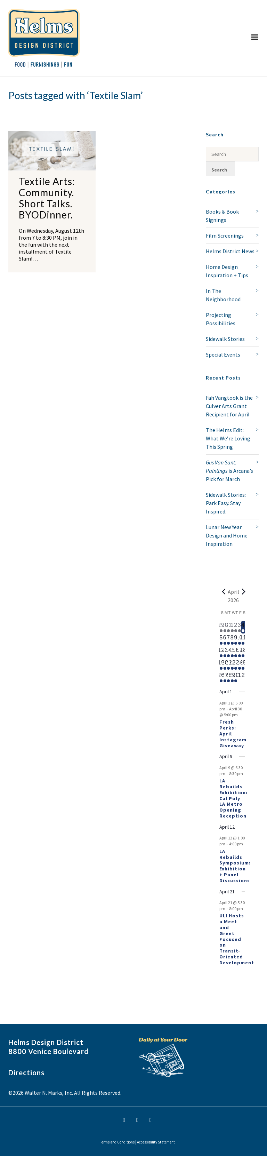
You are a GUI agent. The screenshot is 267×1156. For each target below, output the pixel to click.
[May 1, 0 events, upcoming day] (240, 677)
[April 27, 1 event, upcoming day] (225, 677)
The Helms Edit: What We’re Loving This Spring (228, 438)
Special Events (223, 354)
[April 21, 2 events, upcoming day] (228, 665)
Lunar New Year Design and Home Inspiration (227, 535)
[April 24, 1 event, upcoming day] (240, 665)
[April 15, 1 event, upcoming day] (232, 652)
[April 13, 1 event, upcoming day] (225, 652)
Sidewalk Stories (225, 338)
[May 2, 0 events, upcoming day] (243, 677)
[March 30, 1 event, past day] (225, 627)
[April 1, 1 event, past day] (232, 627)
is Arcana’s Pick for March (229, 471)
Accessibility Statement (156, 1142)
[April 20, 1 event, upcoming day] (225, 665)
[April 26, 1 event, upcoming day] (221, 677)
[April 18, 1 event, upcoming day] (243, 652)
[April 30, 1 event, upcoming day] (236, 677)
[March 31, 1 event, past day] (228, 627)
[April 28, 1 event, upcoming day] (228, 677)
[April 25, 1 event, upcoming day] (243, 665)
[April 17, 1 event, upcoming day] (240, 652)
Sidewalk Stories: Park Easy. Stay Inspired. (226, 503)
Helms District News (230, 251)
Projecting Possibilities (220, 319)
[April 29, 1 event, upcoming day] (232, 677)
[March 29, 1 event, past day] (221, 627)
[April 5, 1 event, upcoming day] (221, 639)
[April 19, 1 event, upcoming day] (221, 665)
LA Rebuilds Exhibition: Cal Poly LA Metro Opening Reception (233, 798)
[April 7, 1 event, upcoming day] (228, 639)
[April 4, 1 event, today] (243, 627)
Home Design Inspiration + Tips (227, 271)
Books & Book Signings (222, 215)
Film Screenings (225, 235)
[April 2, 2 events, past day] (236, 627)
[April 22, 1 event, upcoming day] (232, 665)
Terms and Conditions (117, 1142)
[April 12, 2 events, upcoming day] (221, 652)
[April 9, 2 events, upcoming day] (236, 639)
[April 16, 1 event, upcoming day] (236, 652)
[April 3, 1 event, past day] (240, 627)
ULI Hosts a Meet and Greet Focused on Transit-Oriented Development (236, 938)
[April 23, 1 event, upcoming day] (236, 665)
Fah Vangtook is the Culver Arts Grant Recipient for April (229, 406)
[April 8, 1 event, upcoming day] (232, 639)
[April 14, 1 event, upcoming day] (228, 652)
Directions (26, 1072)
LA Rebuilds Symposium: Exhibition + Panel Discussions (235, 866)
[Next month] (243, 592)
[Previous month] (223, 592)
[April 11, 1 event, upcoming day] (243, 639)
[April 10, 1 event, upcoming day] (240, 639)
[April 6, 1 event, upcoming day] (225, 639)
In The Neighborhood (223, 295)
